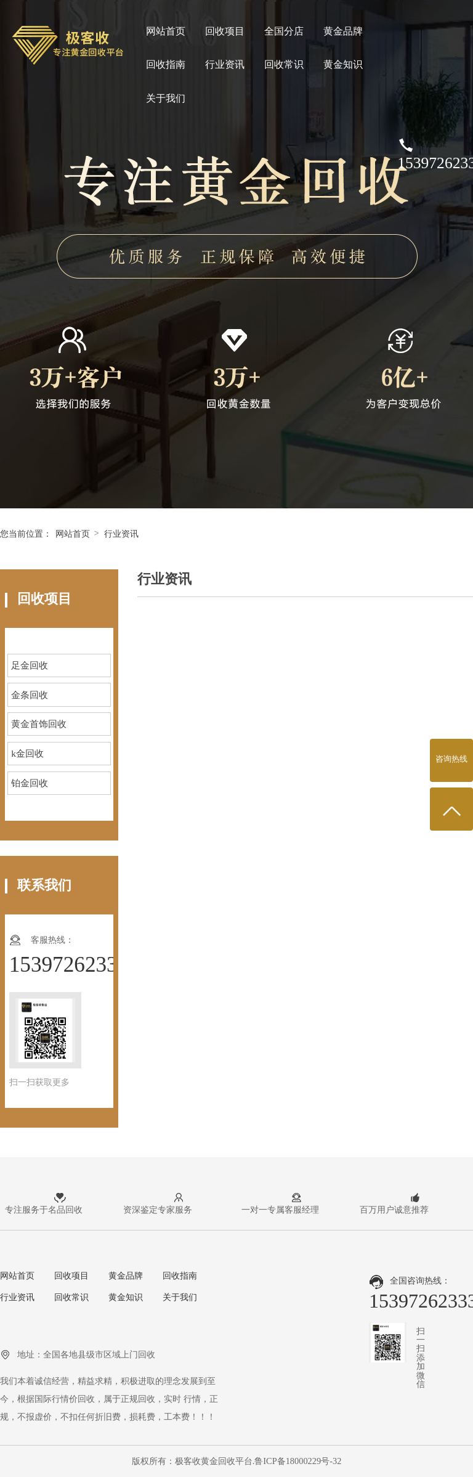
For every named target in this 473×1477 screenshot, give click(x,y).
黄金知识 (343, 64)
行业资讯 (225, 64)
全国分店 (284, 31)
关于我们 (165, 98)
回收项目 (225, 31)
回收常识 (284, 64)
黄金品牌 (343, 31)
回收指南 (165, 64)
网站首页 (165, 31)
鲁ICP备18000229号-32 (297, 1461)
